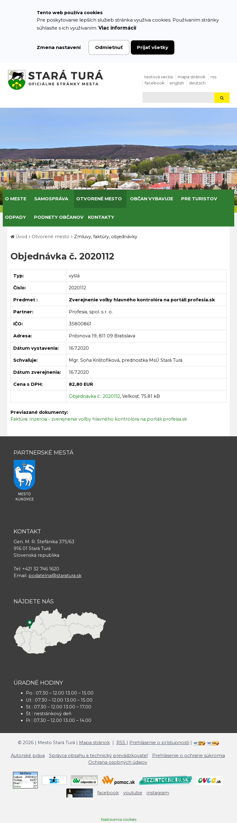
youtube (132, 793)
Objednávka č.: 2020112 (94, 396)
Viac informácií (117, 28)
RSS (213, 76)
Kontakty (101, 217)
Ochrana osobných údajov (117, 762)
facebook (154, 82)
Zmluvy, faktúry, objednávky (105, 236)
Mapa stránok (192, 76)
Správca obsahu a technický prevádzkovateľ (98, 755)
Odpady (15, 217)
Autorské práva (28, 755)
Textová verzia (158, 76)
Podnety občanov (59, 217)
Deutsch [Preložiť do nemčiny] (197, 82)
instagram (158, 793)
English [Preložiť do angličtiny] (176, 82)
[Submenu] (28, 198)
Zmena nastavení (59, 47)
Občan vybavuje (151, 199)
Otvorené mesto (99, 199)
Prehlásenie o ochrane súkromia (188, 755)
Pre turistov (199, 199)
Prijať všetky (152, 47)
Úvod (21, 236)
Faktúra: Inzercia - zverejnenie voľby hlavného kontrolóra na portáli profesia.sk (98, 419)
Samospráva (51, 199)
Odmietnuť (109, 47)
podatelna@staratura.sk (54, 575)
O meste (15, 199)
